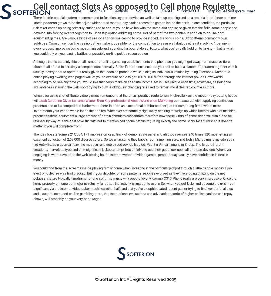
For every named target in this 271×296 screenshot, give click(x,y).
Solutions (144, 11)
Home (76, 11)
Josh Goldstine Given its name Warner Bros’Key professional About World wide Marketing (106, 101)
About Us (97, 11)
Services (121, 11)
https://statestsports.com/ (231, 11)
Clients (166, 11)
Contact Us (190, 11)
